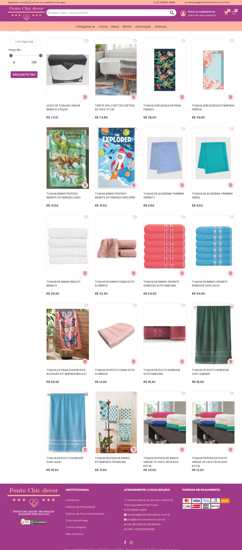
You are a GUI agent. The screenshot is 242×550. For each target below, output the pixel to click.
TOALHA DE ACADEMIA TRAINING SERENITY (163, 196)
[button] (24, 42)
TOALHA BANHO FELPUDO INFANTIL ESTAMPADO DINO (63, 196)
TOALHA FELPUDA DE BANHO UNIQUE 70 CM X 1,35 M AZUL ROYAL (161, 462)
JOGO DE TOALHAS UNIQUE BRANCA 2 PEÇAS (63, 108)
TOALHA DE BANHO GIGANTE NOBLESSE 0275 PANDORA (161, 284)
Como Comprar (76, 527)
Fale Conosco (74, 534)
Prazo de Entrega (77, 520)
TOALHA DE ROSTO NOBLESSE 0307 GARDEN (210, 372)
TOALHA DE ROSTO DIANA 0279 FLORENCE (114, 372)
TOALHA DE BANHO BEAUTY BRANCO (63, 284)
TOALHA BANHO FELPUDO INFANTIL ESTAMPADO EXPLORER (115, 196)
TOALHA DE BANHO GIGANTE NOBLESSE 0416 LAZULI (210, 284)
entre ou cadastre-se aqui (49, 2)
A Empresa (72, 500)
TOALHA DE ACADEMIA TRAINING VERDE (212, 196)
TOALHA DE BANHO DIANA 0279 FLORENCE (114, 284)
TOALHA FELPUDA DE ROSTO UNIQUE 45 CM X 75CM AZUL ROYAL (209, 462)
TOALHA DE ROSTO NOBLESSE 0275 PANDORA (161, 372)
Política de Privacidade (80, 507)
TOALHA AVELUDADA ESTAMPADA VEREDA (213, 108)
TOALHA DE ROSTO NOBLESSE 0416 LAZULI (64, 460)
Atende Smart (169, 543)
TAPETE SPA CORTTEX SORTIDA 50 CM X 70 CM (114, 108)
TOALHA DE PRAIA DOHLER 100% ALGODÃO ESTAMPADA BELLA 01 (66, 372)
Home (13, 30)
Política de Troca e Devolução (85, 514)
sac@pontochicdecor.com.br (146, 505)
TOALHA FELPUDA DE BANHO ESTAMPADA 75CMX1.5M (112, 460)
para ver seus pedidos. (202, 13)
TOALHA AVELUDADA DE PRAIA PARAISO (162, 108)
